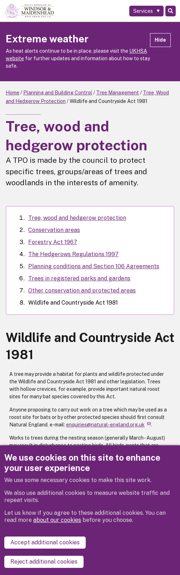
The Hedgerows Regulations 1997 (73, 254)
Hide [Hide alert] (160, 40)
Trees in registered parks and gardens (79, 278)
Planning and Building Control (57, 92)
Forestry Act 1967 (52, 242)
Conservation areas (54, 230)
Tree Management (117, 92)
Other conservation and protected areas (82, 290)
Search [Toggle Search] (170, 11)
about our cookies (57, 520)
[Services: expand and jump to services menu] (146, 11)
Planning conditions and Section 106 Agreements (93, 266)
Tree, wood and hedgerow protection (77, 217)
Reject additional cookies (44, 561)
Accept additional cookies (45, 542)
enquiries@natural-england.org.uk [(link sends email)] (108, 425)
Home (12, 92)
